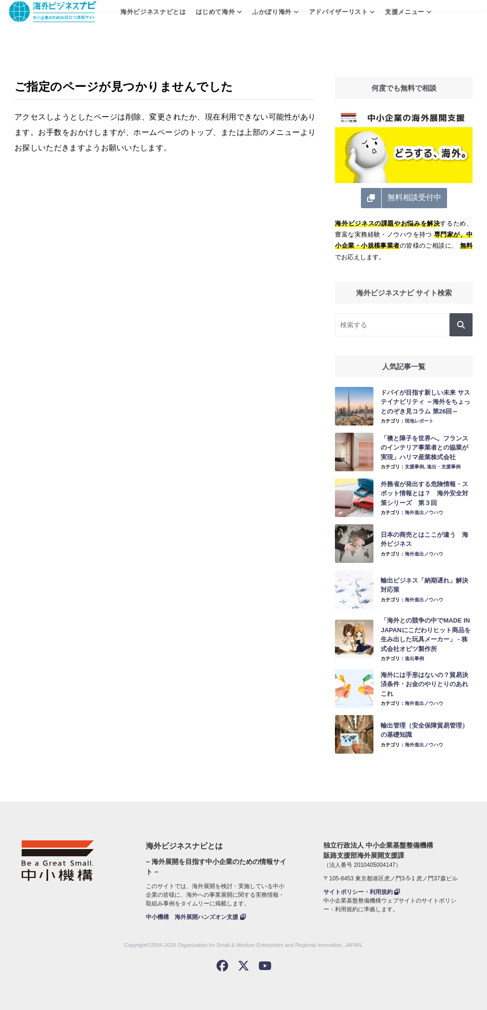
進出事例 (414, 658)
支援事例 (414, 466)
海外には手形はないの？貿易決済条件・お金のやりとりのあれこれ (424, 684)
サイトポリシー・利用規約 (361, 892)
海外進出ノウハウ (424, 512)
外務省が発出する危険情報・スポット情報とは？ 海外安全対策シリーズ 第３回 (424, 493)
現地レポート (419, 421)
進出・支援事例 (444, 466)
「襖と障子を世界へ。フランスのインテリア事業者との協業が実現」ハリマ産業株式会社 (424, 448)
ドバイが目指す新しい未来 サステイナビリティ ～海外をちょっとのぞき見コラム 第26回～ (425, 402)
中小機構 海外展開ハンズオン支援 (195, 917)
